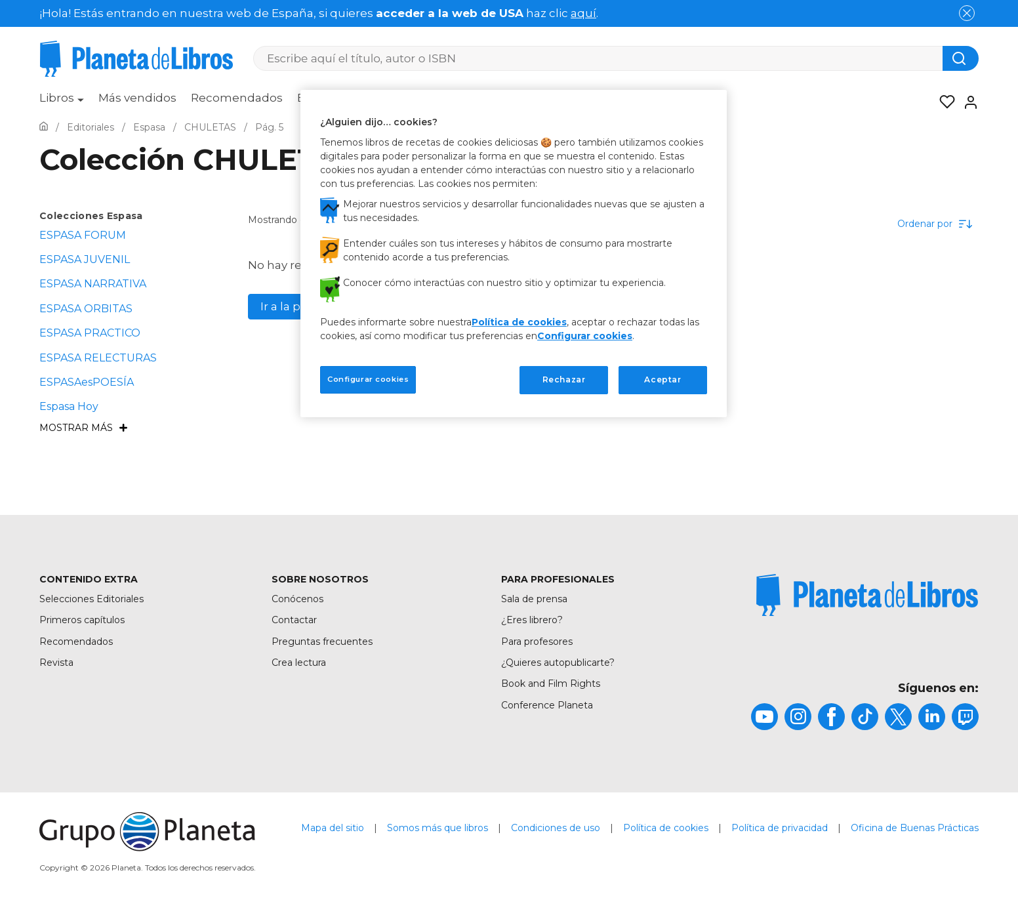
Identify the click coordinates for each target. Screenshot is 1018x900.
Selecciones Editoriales (91, 599)
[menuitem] (61, 102)
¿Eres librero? (532, 620)
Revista (56, 662)
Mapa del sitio (332, 828)
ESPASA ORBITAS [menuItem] (85, 308)
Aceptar (662, 379)
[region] (513, 253)
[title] (867, 595)
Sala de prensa (534, 599)
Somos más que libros (437, 828)
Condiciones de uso (555, 828)
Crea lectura (299, 662)
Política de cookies (665, 828)
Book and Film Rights (550, 683)
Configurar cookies (584, 336)
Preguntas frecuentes (322, 641)
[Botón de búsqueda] (961, 58)
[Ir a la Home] (43, 127)
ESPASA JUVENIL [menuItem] (84, 259)
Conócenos (297, 599)
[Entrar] (967, 102)
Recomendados (237, 97)
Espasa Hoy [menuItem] (68, 406)
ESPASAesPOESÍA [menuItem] (86, 382)
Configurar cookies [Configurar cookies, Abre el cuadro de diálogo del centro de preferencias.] (368, 379)
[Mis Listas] (943, 102)
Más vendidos (137, 97)
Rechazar (564, 379)
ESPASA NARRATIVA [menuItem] (92, 283)
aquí (583, 13)
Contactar (294, 620)
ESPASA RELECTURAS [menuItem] (98, 358)
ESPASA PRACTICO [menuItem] (89, 333)
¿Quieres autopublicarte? (558, 662)
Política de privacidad (779, 828)
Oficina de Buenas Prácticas (915, 828)
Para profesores (537, 641)
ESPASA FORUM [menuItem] (82, 235)
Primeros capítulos (82, 620)
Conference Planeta (547, 705)
